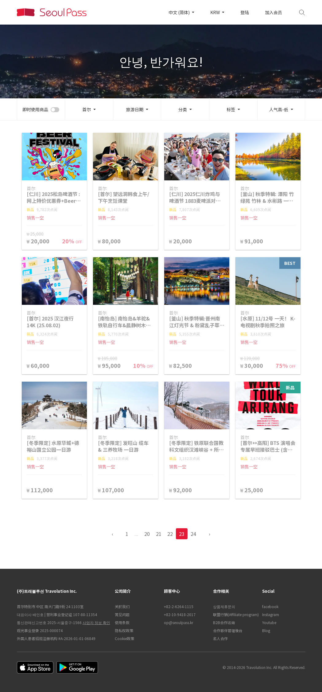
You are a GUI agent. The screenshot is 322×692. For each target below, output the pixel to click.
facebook (270, 606)
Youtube (269, 622)
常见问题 (122, 614)
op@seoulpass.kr (178, 622)
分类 (182, 109)
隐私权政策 (124, 630)
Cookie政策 (124, 638)
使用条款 (122, 622)
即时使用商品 (35, 109)
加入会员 (273, 12)
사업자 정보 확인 (96, 622)
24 (193, 533)
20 (147, 533)
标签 (231, 109)
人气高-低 (278, 109)
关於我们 (122, 606)
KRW (215, 12)
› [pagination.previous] (209, 533)
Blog (266, 630)
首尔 (86, 109)
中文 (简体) (180, 12)
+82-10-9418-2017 (180, 614)
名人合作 (220, 638)
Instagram (270, 614)
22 (170, 533)
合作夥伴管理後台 (227, 630)
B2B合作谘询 (224, 622)
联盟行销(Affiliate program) (234, 614)
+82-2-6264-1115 (178, 606)
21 (158, 533)
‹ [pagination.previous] (112, 533)
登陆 (244, 12)
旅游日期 (134, 109)
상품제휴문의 (224, 606)
